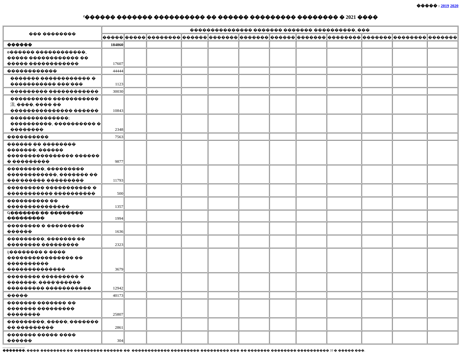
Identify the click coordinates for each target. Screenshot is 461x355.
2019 (445, 5)
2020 (454, 5)
